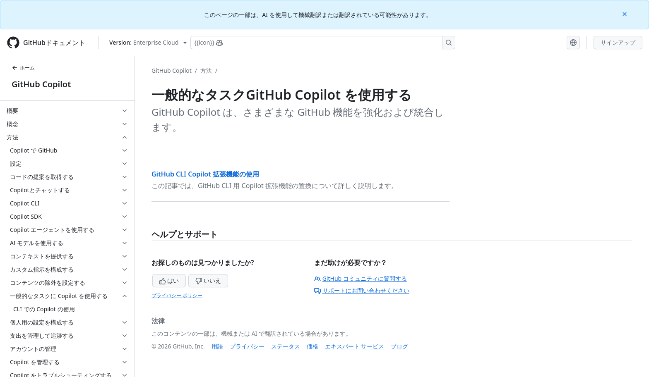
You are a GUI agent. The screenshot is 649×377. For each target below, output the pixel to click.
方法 (206, 70)
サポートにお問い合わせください (361, 290)
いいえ (208, 280)
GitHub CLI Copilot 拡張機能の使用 (205, 174)
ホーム (23, 67)
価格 (312, 346)
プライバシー (247, 346)
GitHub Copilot (41, 84)
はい (169, 280)
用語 (217, 346)
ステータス (285, 346)
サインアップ (618, 42)
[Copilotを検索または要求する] (322, 42)
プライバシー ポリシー (176, 295)
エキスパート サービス (355, 346)
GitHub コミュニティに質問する (360, 278)
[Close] (625, 13)
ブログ (399, 346)
